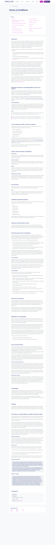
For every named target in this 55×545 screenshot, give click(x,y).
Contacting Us (31, 30)
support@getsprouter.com (20, 81)
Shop (37, 1)
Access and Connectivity (32, 22)
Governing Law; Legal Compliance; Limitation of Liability (35, 29)
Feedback (30, 26)
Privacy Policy (14, 59)
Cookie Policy (17, 510)
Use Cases (27, 1)
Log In (41, 1)
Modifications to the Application (33, 20)
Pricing (33, 1)
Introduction (13, 18)
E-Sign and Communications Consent (17, 30)
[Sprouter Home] (9, 2)
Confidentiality (31, 24)
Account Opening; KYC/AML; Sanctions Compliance (19, 23)
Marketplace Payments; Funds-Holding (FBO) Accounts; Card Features (18, 21)
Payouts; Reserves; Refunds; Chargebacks (17, 25)
